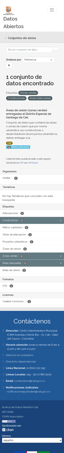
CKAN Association (12, 416)
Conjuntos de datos (22, 38)
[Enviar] (55, 48)
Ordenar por (13, 59)
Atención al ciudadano (19, 355)
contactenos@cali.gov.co (29, 380)
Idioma (6, 436)
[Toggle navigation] (52, 9)
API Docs (32, 162)
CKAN (7, 429)
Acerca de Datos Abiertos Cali (20, 407)
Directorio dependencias (21, 361)
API (21, 162)
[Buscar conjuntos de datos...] (29, 50)
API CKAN (7, 411)
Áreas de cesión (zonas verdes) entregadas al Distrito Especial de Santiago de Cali (28, 114)
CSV (9, 143)
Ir (9, 65)
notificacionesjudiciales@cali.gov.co (28, 391)
